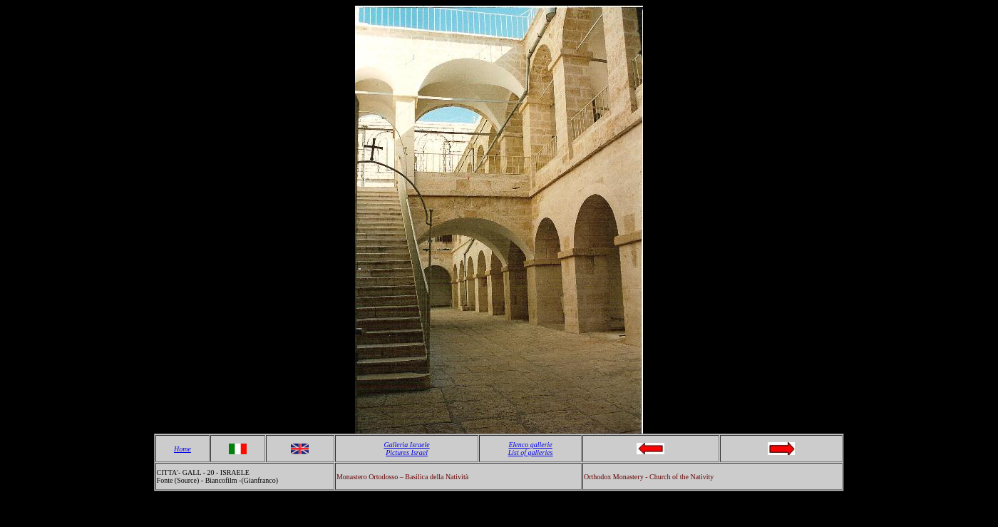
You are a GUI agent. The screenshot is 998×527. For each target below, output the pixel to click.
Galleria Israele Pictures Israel (406, 448)
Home (182, 449)
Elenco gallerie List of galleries (530, 448)
